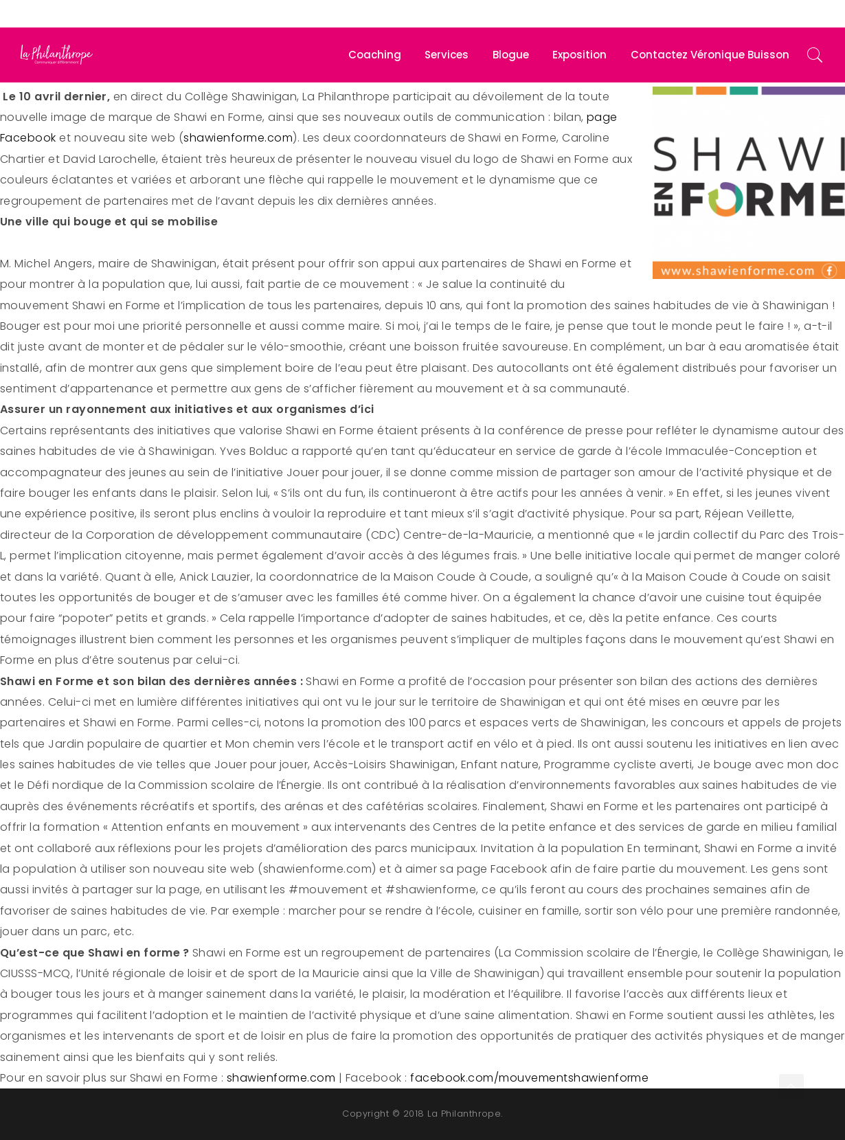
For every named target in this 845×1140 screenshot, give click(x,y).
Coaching (374, 54)
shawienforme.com (238, 138)
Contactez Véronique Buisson (710, 54)
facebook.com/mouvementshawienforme (529, 1078)
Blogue (511, 54)
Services (447, 54)
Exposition (579, 54)
